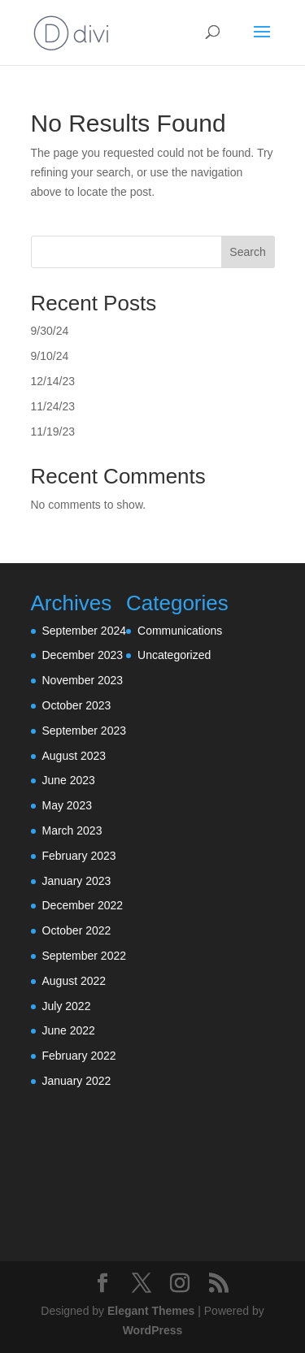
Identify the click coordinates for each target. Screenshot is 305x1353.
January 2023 (76, 880)
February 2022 (79, 1055)
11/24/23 (53, 406)
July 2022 (66, 1006)
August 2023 (74, 755)
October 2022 (76, 930)
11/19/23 (53, 431)
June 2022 (68, 1030)
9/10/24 (50, 355)
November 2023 (83, 680)
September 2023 (84, 730)
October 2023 (76, 705)
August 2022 (74, 980)
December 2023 (83, 654)
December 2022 (83, 905)
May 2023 (67, 805)
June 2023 (68, 780)
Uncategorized (174, 654)
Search (247, 251)
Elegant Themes (150, 1310)
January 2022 (76, 1080)
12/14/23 (53, 381)
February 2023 (79, 855)
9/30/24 (50, 330)
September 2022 (84, 955)
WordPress (153, 1330)
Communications (179, 630)
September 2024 (84, 630)
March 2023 (72, 830)
